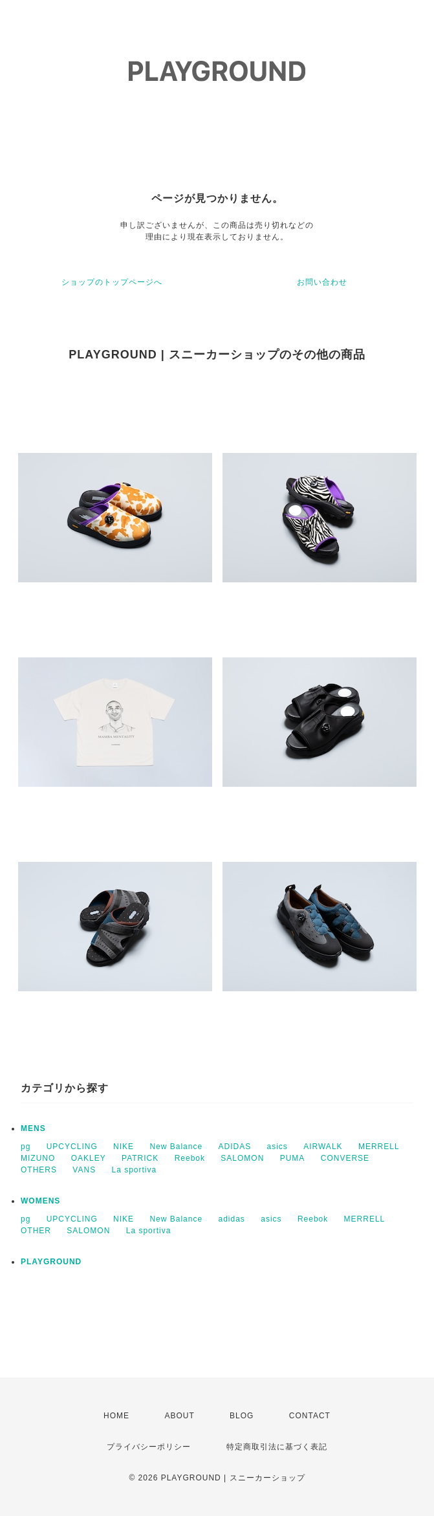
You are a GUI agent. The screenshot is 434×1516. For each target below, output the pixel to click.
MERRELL (379, 1146)
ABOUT (179, 1415)
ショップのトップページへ (111, 282)
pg (25, 1146)
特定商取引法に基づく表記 (276, 1446)
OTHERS (39, 1169)
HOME (116, 1415)
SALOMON (242, 1158)
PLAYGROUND (51, 1261)
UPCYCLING (72, 1146)
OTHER (36, 1230)
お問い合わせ (322, 282)
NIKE (123, 1146)
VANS (84, 1169)
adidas (231, 1219)
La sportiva (134, 1169)
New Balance (175, 1146)
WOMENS (40, 1200)
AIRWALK (322, 1146)
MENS (33, 1128)
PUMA (292, 1158)
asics (277, 1146)
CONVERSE (345, 1158)
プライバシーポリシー (149, 1446)
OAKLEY (88, 1158)
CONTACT (310, 1415)
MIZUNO (38, 1158)
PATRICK (140, 1158)
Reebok (190, 1158)
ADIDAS (234, 1146)
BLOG (242, 1415)
